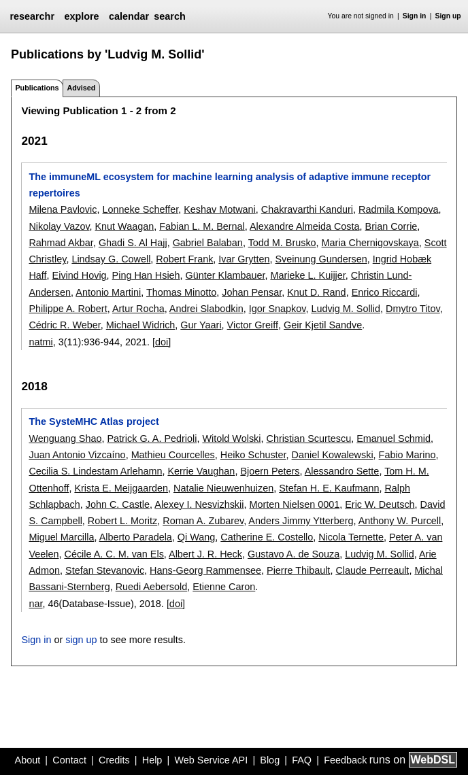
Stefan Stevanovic (104, 570)
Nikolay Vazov (59, 226)
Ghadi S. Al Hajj (133, 242)
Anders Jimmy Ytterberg (300, 520)
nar (35, 603)
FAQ (302, 760)
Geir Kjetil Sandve (323, 325)
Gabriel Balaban (208, 242)
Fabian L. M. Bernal (202, 226)
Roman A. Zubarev (203, 520)
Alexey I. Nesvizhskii (199, 504)
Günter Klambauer (225, 275)
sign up (81, 639)
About (28, 760)
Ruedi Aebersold (152, 586)
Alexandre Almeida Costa (305, 226)
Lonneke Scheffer (140, 209)
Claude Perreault (372, 570)
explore (81, 16)
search (169, 16)
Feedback (345, 760)
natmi (40, 342)
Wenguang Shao (65, 438)
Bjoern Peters (269, 471)
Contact (69, 760)
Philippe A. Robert (68, 308)
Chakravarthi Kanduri (307, 209)
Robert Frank (184, 259)
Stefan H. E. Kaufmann (329, 488)
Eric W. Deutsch (379, 504)
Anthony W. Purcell (399, 520)
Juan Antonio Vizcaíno (77, 454)
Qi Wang (196, 537)
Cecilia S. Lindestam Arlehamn (95, 471)
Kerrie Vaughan (201, 471)
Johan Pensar (252, 292)
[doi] (161, 342)
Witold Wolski (231, 438)
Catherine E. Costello (266, 537)
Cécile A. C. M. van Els (113, 554)
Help (152, 760)
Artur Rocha (138, 308)
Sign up (448, 16)
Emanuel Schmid (393, 438)
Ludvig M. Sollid (345, 308)
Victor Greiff (252, 325)
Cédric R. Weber (64, 325)
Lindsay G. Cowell (110, 259)
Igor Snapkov (277, 308)
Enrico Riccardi (385, 292)
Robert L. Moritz (122, 520)
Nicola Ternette (351, 537)
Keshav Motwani (220, 209)
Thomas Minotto (181, 292)
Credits (114, 760)
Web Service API (211, 760)
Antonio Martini (108, 292)
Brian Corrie (391, 226)
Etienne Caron (224, 586)
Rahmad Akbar (61, 242)
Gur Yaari (200, 325)
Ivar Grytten (243, 259)
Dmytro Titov (413, 308)
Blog (270, 760)
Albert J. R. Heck (205, 554)
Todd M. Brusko (282, 242)
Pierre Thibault (298, 570)
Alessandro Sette (342, 471)
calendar (129, 16)
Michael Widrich (141, 325)
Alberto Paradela (135, 537)
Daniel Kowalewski (332, 454)
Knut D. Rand (316, 292)
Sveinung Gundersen (321, 259)
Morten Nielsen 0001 (294, 504)
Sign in (415, 16)
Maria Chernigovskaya (370, 242)
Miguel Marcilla (61, 537)
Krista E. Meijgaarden (121, 488)
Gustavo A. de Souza (293, 554)
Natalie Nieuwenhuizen (223, 488)
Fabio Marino (407, 454)
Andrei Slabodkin (206, 308)
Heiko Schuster (253, 454)
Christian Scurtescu (308, 438)
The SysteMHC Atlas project (93, 421)
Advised (81, 88)
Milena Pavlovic (63, 209)
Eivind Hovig (79, 275)
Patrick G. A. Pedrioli (152, 438)
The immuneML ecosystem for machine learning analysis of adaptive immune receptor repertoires (230, 185)
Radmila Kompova (398, 209)
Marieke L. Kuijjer (307, 275)
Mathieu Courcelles (173, 454)
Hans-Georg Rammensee (205, 570)
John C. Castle (118, 504)
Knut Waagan (124, 226)
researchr (32, 16)
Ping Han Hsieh (146, 275)
